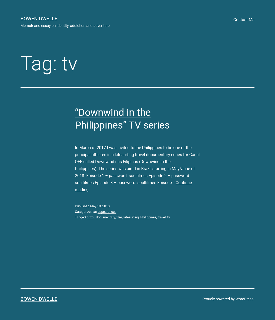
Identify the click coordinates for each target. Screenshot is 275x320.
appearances (106, 212)
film (119, 217)
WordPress (244, 299)
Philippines (148, 217)
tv (168, 217)
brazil (91, 217)
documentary (105, 217)
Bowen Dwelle (39, 19)
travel (162, 217)
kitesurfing (131, 217)
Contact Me (243, 19)
